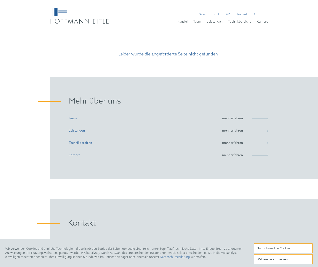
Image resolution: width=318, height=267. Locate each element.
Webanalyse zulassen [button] (272, 259)
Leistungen (215, 22)
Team (197, 22)
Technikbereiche (239, 22)
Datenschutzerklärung (175, 257)
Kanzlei (183, 22)
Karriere (262, 22)
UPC (229, 14)
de (254, 14)
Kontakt (242, 14)
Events (216, 14)
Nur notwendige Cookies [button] (273, 248)
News (202, 14)
